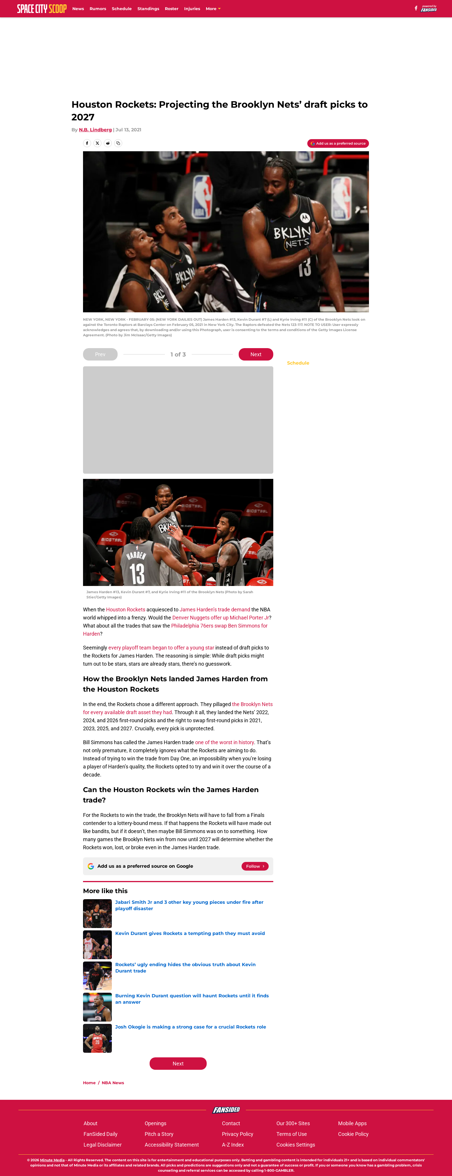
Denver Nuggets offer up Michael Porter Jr (220, 618)
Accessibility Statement (172, 1145)
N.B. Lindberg (95, 129)
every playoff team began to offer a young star (161, 648)
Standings (148, 8)
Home (89, 1082)
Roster (171, 8)
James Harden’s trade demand (215, 609)
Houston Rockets (125, 609)
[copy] (118, 143)
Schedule (122, 8)
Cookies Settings (295, 1145)
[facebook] (416, 8)
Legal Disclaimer (103, 1145)
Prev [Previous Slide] (100, 354)
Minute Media (52, 1160)
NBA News (113, 1082)
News (78, 8)
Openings (155, 1123)
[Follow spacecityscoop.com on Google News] (255, 866)
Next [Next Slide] (256, 354)
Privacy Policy (237, 1134)
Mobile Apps (352, 1123)
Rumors (98, 8)
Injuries (192, 8)
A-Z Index (233, 1145)
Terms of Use (291, 1134)
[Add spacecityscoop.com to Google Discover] (338, 143)
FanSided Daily (101, 1134)
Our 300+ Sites (293, 1123)
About (90, 1123)
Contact (231, 1123)
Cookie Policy (353, 1134)
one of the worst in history (224, 742)
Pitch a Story (159, 1134)
